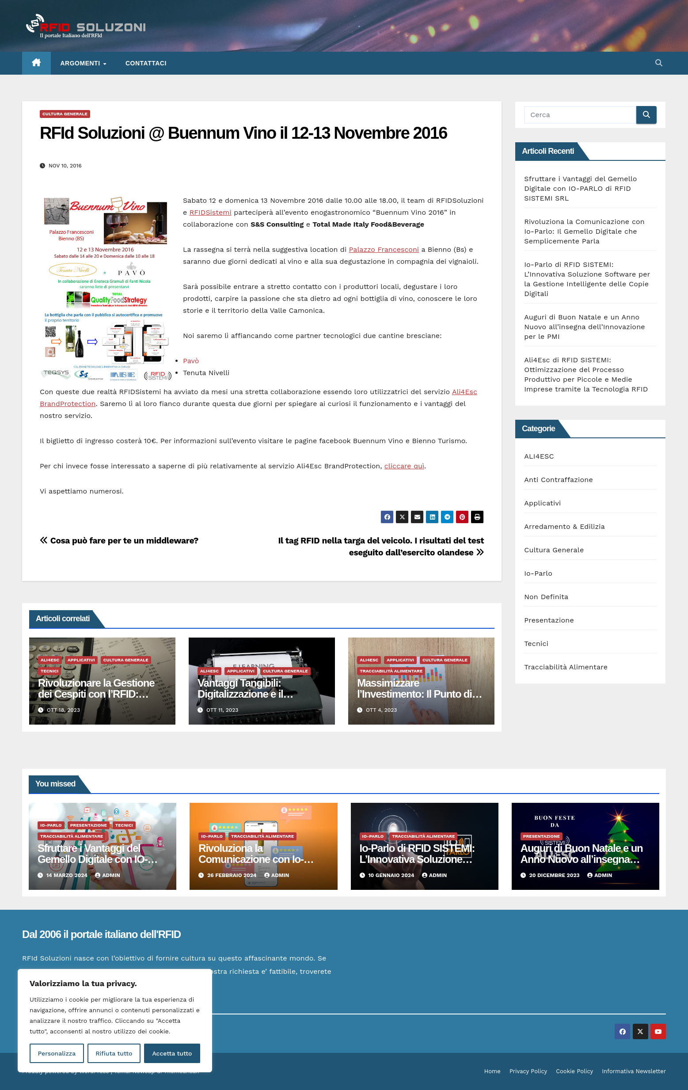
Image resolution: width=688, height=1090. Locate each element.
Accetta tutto (172, 1053)
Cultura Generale (64, 113)
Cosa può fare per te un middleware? (119, 541)
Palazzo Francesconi (384, 249)
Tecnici (49, 670)
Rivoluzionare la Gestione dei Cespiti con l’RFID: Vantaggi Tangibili (96, 694)
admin (107, 875)
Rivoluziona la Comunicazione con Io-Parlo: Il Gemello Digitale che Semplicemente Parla (584, 231)
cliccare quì (404, 466)
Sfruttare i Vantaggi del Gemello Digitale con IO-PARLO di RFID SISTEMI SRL (580, 188)
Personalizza (57, 1053)
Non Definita (546, 596)
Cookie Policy (574, 1071)
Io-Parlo (538, 573)
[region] (115, 1020)
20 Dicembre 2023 (555, 875)
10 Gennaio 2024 (392, 875)
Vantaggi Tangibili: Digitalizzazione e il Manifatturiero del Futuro (254, 694)
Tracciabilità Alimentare (391, 670)
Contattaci (146, 63)
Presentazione (549, 620)
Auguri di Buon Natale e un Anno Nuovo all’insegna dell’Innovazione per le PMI (584, 327)
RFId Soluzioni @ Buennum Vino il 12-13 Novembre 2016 (243, 133)
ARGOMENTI (81, 63)
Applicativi (81, 659)
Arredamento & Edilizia (564, 526)
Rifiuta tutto (113, 1053)
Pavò (191, 361)
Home (492, 1071)
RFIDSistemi (211, 212)
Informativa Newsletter (634, 1071)
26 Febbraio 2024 (232, 875)
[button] (658, 63)
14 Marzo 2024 (67, 875)
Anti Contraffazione (558, 479)
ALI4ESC (50, 659)
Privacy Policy (528, 1071)
